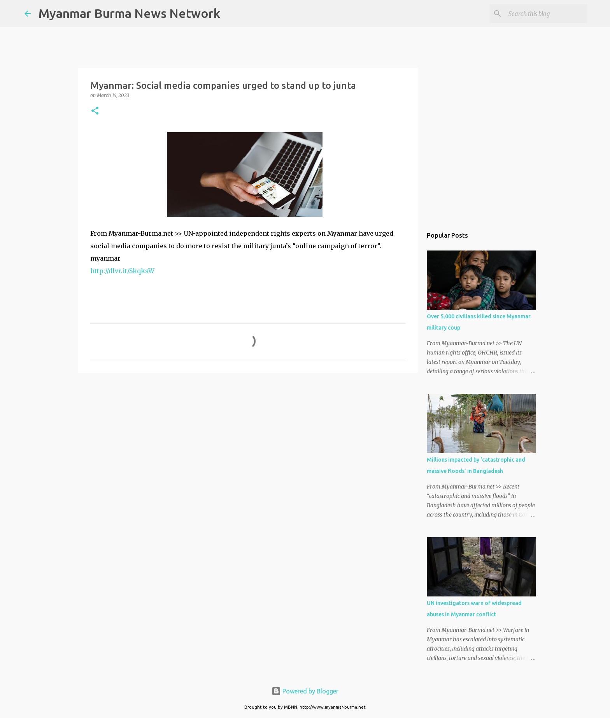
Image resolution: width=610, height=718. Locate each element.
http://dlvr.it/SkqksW (122, 271)
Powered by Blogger (305, 691)
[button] (95, 111)
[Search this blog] (546, 13)
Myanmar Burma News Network (129, 13)
